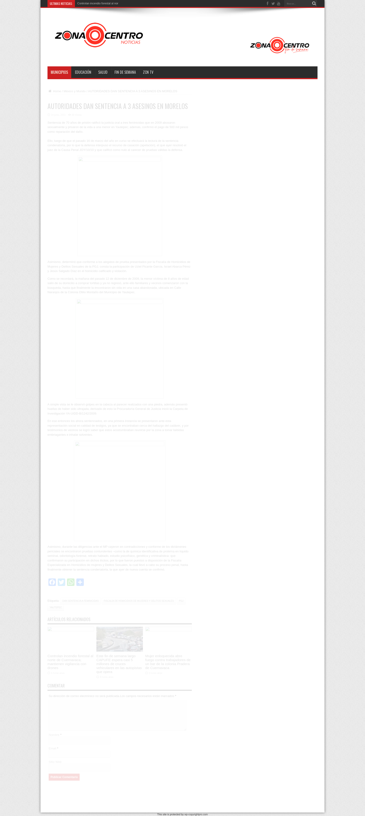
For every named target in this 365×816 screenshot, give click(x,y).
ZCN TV (148, 72)
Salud (103, 72)
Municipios (59, 72)
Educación (83, 72)
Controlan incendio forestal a (95, 3)
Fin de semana (125, 72)
